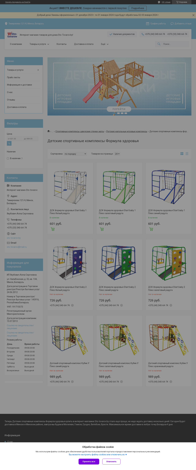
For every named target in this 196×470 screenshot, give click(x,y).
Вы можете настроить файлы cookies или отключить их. (97, 454)
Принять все (89, 461)
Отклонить (111, 461)
